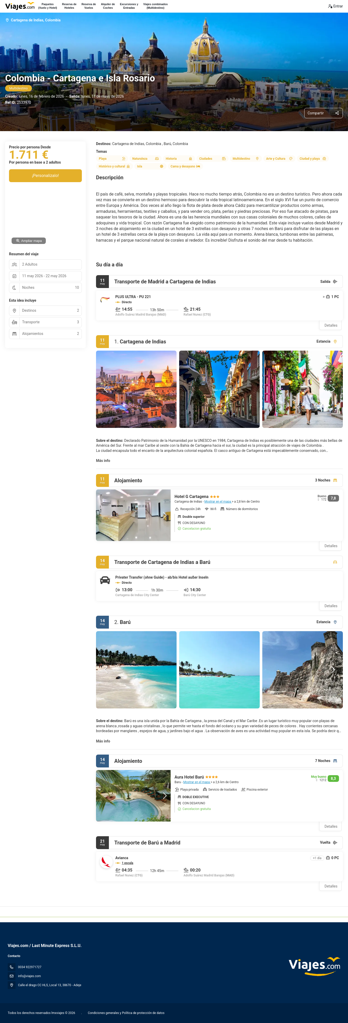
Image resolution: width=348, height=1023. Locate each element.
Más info (103, 461)
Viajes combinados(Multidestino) (155, 6)
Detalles (331, 325)
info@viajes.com (29, 976)
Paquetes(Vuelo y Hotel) (47, 6)
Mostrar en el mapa (218, 501)
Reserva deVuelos (89, 6)
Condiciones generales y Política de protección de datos (125, 1013)
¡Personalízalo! (45, 175)
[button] (106, 389)
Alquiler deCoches (108, 6)
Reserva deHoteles (69, 6)
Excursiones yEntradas (129, 6)
